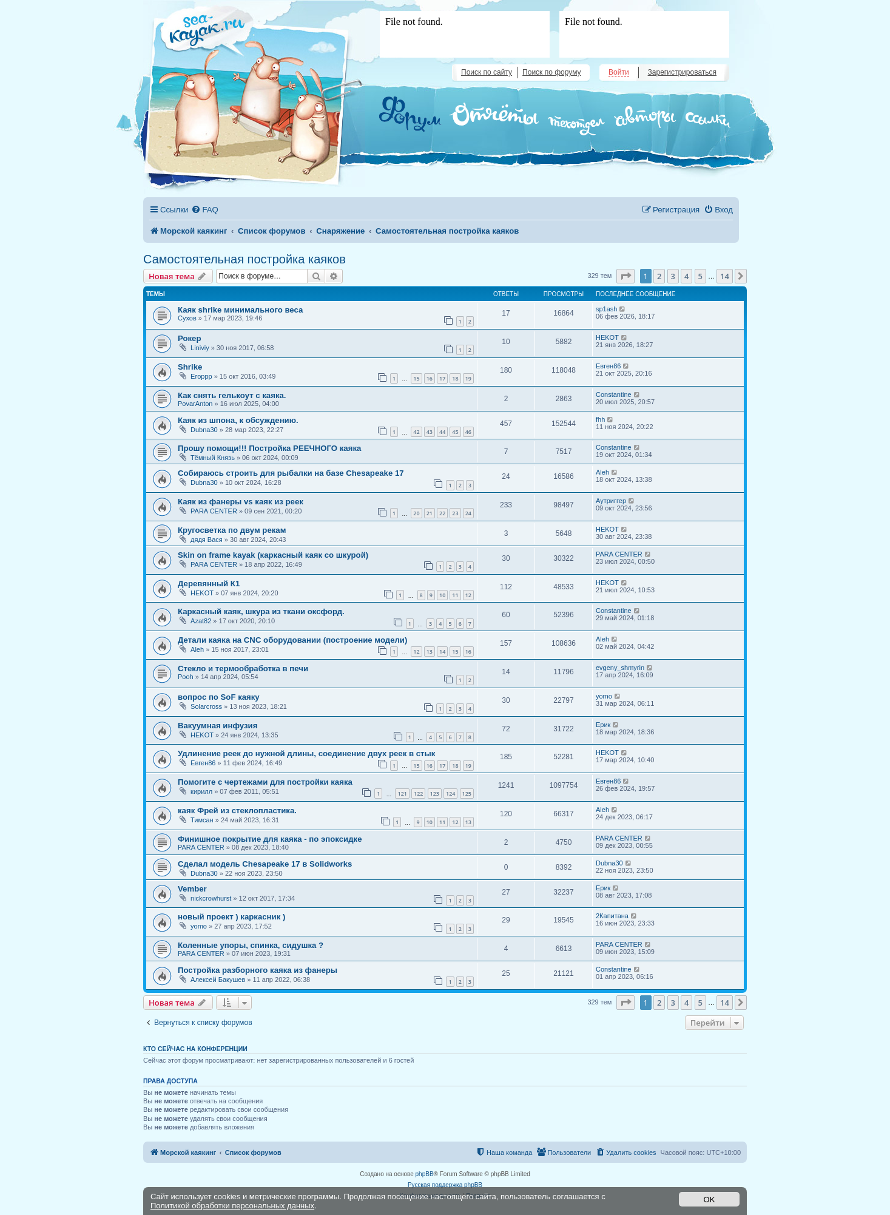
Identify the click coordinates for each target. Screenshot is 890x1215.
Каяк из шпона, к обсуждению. (238, 420)
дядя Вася (206, 539)
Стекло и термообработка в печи (243, 668)
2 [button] (659, 276)
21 (429, 513)
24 (468, 513)
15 (416, 378)
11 (455, 595)
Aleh (602, 472)
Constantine (614, 394)
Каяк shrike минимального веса (240, 309)
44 (442, 432)
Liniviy (199, 347)
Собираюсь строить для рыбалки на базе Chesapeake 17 (291, 473)
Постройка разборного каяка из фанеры (257, 970)
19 (468, 378)
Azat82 (200, 620)
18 (455, 378)
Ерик (603, 724)
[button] (625, 276)
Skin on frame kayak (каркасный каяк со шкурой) (273, 555)
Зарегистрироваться (682, 72)
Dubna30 (204, 429)
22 (442, 513)
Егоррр (201, 376)
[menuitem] (204, 209)
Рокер (189, 338)
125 (466, 793)
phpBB (425, 1174)
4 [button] (686, 276)
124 (450, 793)
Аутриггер (611, 500)
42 (416, 432)
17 (442, 378)
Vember (192, 888)
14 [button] (724, 276)
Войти (619, 72)
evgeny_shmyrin (620, 667)
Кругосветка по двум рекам (232, 530)
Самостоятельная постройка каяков (244, 259)
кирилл (201, 791)
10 (442, 595)
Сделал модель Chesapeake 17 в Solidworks (265, 863)
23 (455, 513)
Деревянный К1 (209, 583)
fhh (600, 419)
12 (468, 595)
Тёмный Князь (212, 457)
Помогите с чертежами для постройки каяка (265, 782)
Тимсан (202, 820)
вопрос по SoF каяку (219, 697)
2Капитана (612, 915)
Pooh (186, 676)
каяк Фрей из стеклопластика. (237, 810)
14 (442, 651)
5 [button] (700, 276)
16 (429, 378)
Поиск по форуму (551, 72)
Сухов (187, 318)
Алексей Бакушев (217, 979)
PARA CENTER (213, 511)
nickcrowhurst (210, 898)
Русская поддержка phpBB (445, 1185)
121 (401, 793)
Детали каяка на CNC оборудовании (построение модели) (292, 640)
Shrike (190, 366)
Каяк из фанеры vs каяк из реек (240, 501)
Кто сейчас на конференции (195, 1048)
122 (418, 793)
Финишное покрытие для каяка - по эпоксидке (270, 839)
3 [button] (673, 276)
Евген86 (608, 366)
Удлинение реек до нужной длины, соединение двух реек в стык (306, 753)
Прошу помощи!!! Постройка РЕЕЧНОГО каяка (269, 448)
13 (429, 651)
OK (709, 1199)
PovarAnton (195, 403)
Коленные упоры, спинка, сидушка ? (250, 945)
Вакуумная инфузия (217, 725)
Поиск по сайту (486, 72)
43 (429, 432)
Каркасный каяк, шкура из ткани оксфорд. (261, 611)
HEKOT (607, 337)
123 (434, 793)
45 (455, 432)
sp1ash (606, 309)
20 (416, 513)
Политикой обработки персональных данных (232, 1205)
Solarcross (206, 706)
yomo (604, 696)
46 (468, 432)
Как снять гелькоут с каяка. (232, 395)
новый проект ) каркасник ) (231, 916)
